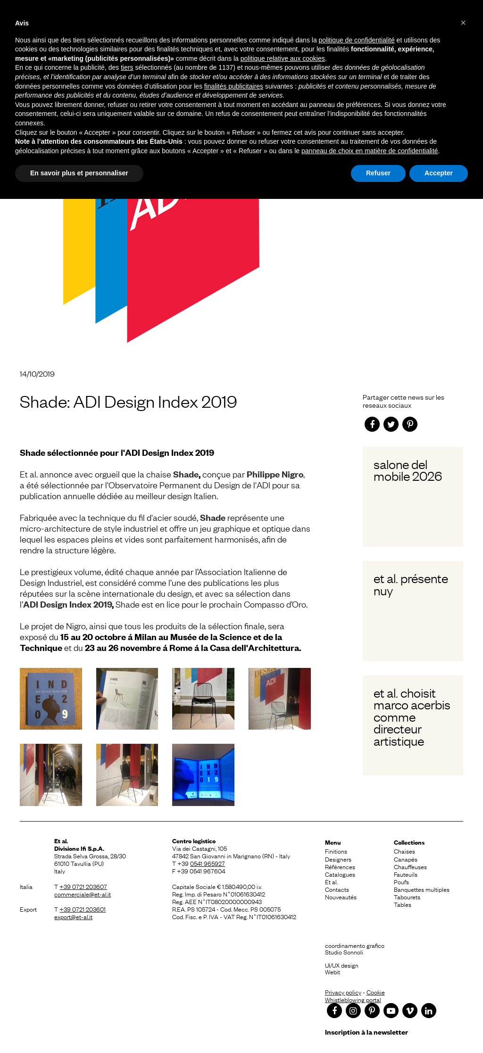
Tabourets (407, 896)
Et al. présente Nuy (411, 584)
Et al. (331, 881)
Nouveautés (341, 896)
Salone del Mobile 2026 (408, 470)
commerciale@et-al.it (82, 893)
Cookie (375, 991)
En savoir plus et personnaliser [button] (79, 173)
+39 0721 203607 (83, 886)
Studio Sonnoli (344, 951)
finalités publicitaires (233, 86)
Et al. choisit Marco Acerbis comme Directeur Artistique (412, 716)
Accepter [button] (439, 173)
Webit (332, 971)
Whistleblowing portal (353, 999)
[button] (463, 22)
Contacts (337, 889)
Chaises (404, 851)
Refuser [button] (378, 173)
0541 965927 (207, 863)
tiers (127, 67)
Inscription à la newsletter (366, 1032)
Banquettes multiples (422, 889)
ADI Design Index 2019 (67, 604)
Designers (338, 859)
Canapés (405, 859)
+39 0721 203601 (82, 908)
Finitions (336, 851)
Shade (186, 474)
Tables (402, 904)
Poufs (401, 881)
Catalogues (340, 874)
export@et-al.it (73, 916)
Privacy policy (343, 991)
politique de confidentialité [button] (357, 40)
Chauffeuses (410, 866)
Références (340, 866)
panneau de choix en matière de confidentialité (369, 151)
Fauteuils (405, 874)
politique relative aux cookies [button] (283, 58)
